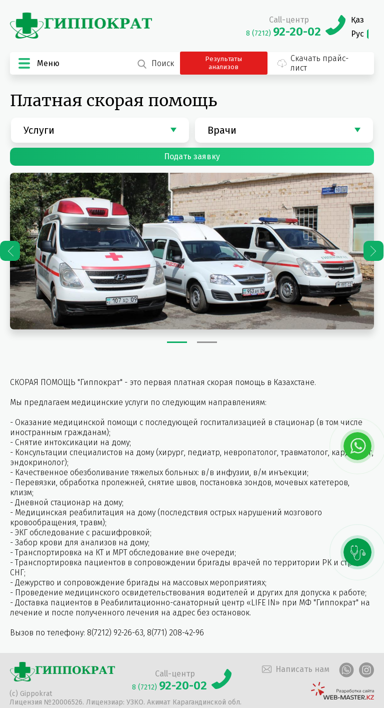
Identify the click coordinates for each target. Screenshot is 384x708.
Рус (357, 34)
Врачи (222, 130)
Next (374, 251)
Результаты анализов (223, 63)
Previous (10, 251)
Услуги (39, 130)
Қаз (357, 20)
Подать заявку (192, 156)
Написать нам (295, 669)
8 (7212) (283, 33)
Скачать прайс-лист (312, 63)
